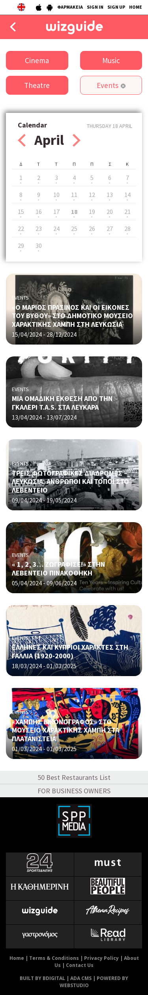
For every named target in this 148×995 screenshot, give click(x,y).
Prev (22, 140)
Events (107, 85)
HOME (135, 7)
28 (127, 228)
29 (21, 245)
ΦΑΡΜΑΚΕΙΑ (70, 7)
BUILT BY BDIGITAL (42, 978)
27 (110, 228)
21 (127, 211)
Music (111, 60)
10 (56, 195)
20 (110, 211)
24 (56, 228)
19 (92, 211)
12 (92, 195)
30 (39, 245)
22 (21, 228)
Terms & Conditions (54, 958)
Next (77, 140)
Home (16, 958)
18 (74, 211)
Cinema (37, 60)
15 (21, 211)
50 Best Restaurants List (74, 777)
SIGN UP (116, 7)
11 (74, 195)
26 (92, 228)
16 (39, 211)
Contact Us (80, 965)
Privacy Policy (101, 958)
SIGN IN (95, 7)
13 (110, 195)
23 (39, 228)
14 (127, 195)
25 (74, 228)
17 (56, 211)
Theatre (37, 85)
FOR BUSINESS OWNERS (74, 790)
